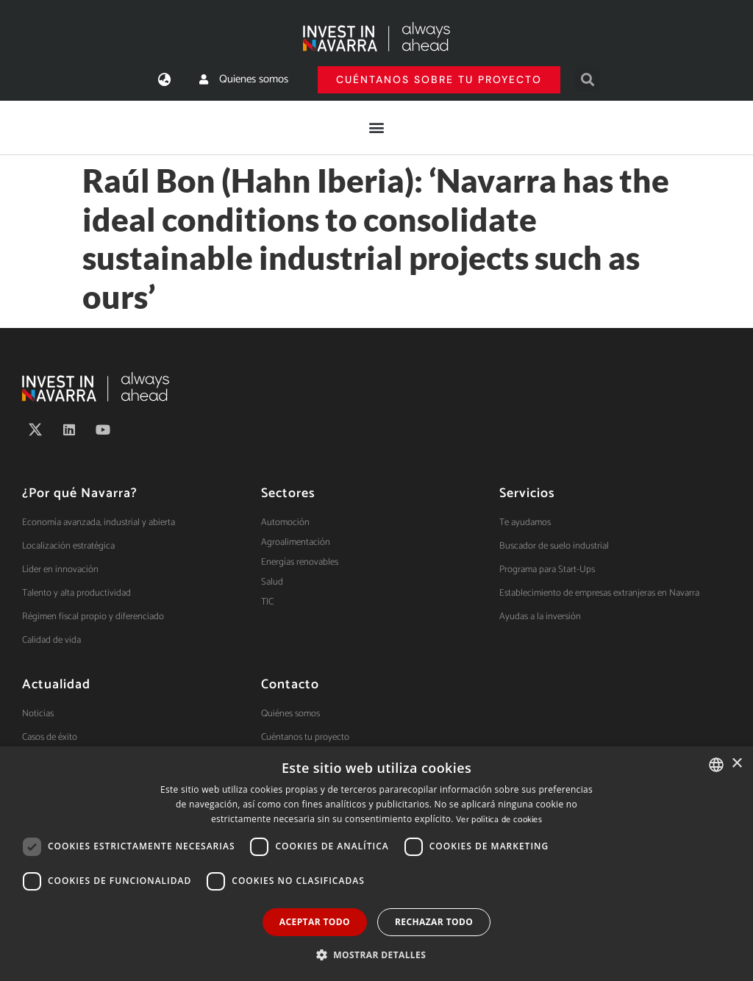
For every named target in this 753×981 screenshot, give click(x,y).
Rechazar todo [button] (434, 922)
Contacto (290, 685)
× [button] (736, 763)
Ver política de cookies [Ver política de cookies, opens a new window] (499, 820)
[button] (587, 80)
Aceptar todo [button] (314, 922)
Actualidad (56, 685)
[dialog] (376, 863)
